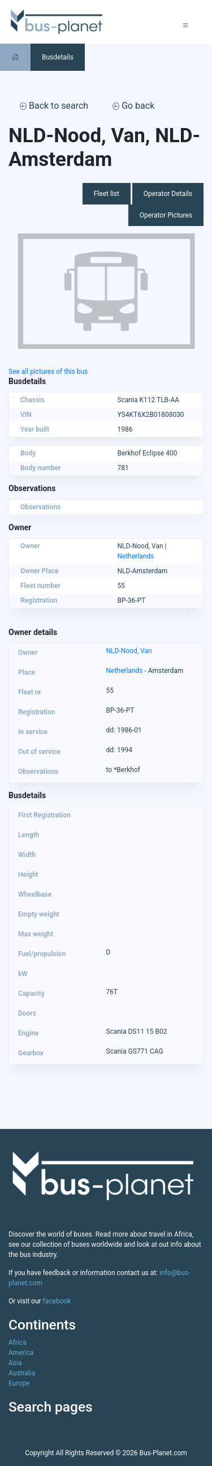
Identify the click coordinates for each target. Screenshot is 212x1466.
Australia (21, 1373)
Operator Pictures (166, 215)
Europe (18, 1383)
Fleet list (106, 194)
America (21, 1353)
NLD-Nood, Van (129, 651)
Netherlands (136, 556)
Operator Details (168, 194)
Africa (17, 1342)
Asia (14, 1363)
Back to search (54, 105)
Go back (133, 105)
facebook (57, 1301)
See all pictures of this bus (48, 372)
